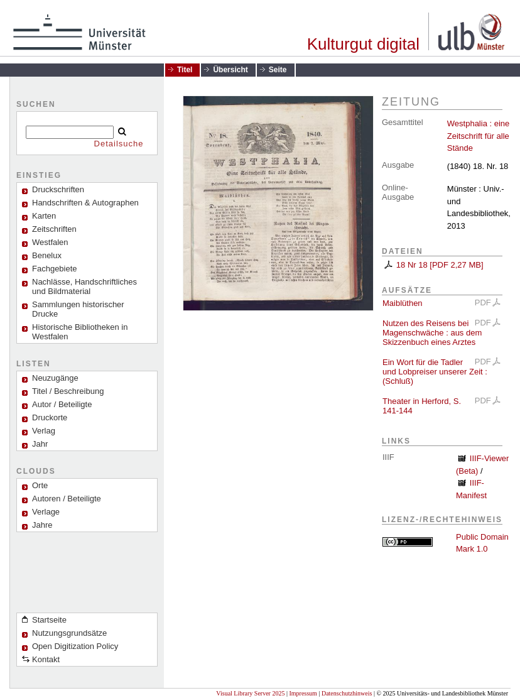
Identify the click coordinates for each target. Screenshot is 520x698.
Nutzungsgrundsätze (69, 633)
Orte (40, 485)
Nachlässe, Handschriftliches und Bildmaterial (84, 286)
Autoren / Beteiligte (66, 498)
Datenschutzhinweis (347, 693)
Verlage (46, 511)
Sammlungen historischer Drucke (78, 309)
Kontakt (46, 659)
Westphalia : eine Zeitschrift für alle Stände (478, 136)
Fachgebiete (54, 268)
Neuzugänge (55, 378)
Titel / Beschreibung (68, 391)
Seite (278, 69)
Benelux (47, 255)
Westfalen (50, 242)
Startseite (49, 619)
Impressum (303, 693)
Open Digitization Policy (75, 646)
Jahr (40, 444)
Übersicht (230, 69)
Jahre (42, 525)
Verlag (43, 430)
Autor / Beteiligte (62, 404)
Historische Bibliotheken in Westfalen (79, 331)
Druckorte (49, 417)
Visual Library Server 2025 (250, 693)
